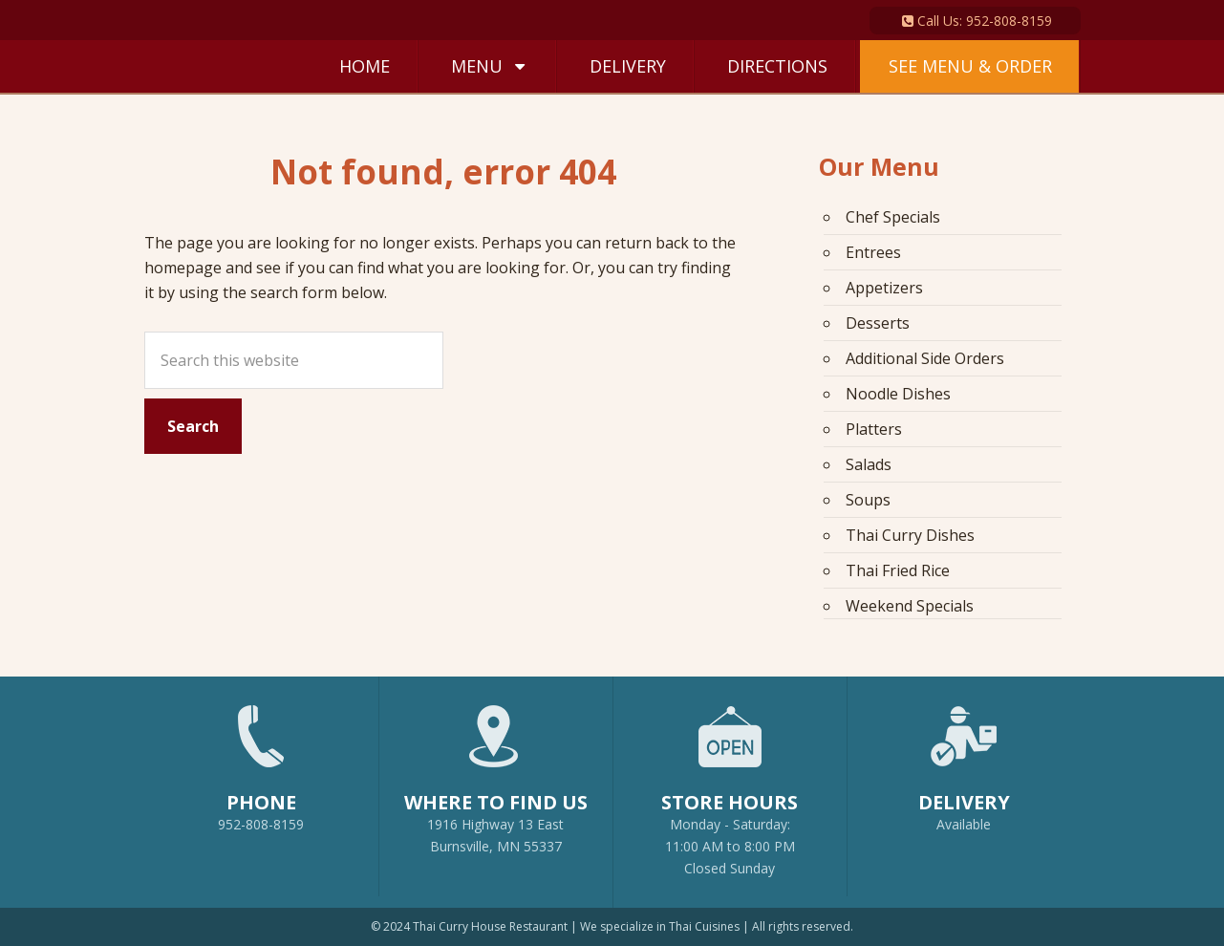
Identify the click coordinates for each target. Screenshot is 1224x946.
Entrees (873, 252)
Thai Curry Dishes (910, 535)
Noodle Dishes (898, 393)
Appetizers (884, 287)
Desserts (878, 322)
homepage (183, 267)
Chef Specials (893, 216)
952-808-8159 (261, 759)
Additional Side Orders (925, 358)
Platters (874, 429)
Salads (868, 464)
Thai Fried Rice (898, 570)
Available (963, 824)
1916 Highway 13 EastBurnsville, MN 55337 (496, 770)
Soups (868, 499)
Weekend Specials (910, 605)
